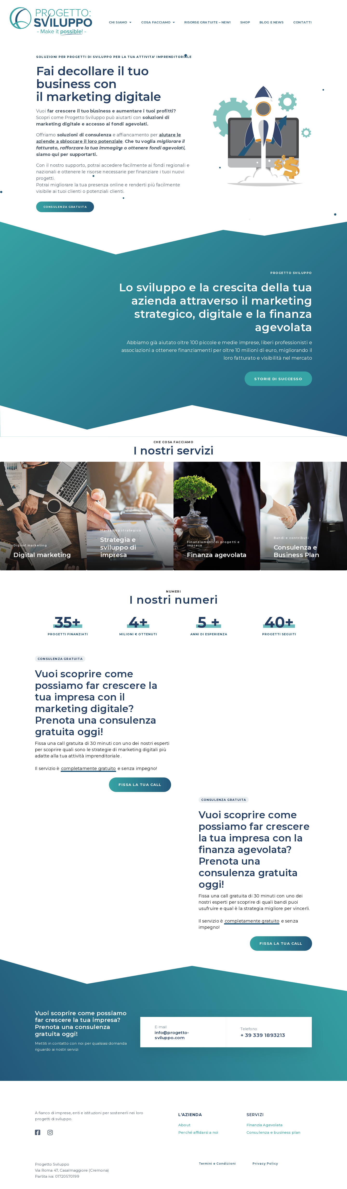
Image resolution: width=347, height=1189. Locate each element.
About (184, 1125)
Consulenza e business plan (273, 1132)
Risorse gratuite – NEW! (207, 22)
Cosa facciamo (158, 22)
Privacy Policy (265, 1163)
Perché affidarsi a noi (198, 1132)
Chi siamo (120, 22)
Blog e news (272, 22)
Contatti (302, 22)
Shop (245, 22)
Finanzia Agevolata (265, 1125)
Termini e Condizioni (217, 1163)
